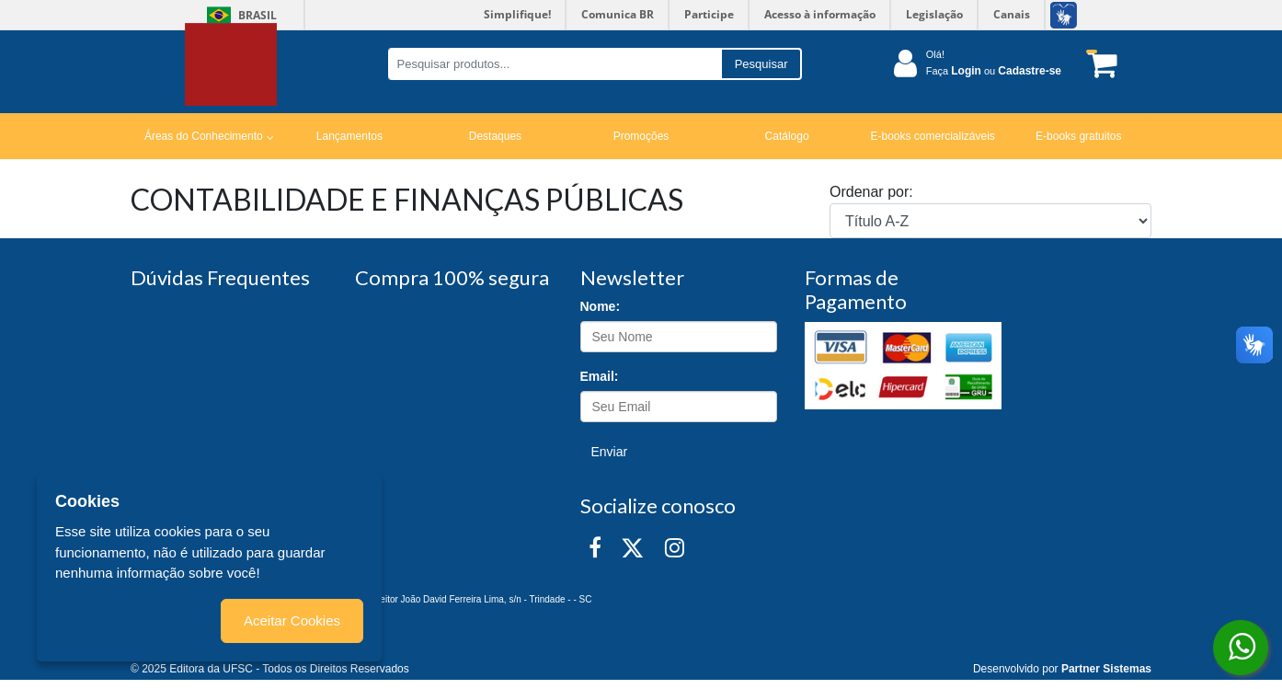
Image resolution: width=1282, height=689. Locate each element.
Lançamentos (349, 136)
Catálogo (787, 136)
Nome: (600, 306)
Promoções (641, 136)
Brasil (238, 15)
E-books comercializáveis (932, 136)
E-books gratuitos (1078, 136)
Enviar (609, 451)
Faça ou (993, 70)
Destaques (495, 136)
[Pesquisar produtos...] (554, 64)
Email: (599, 376)
